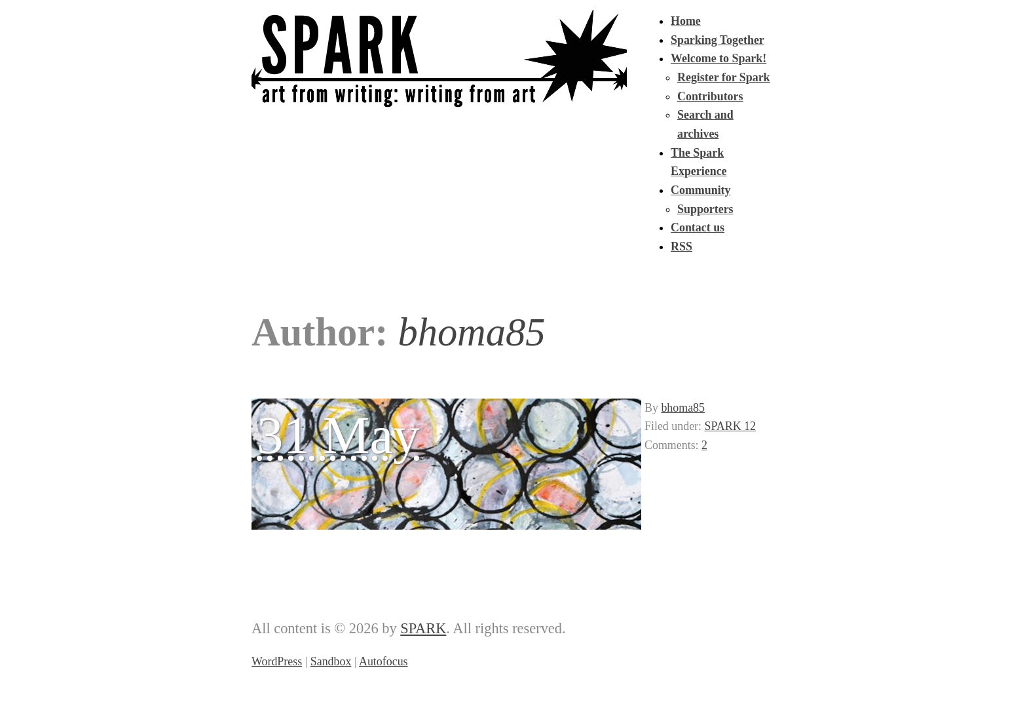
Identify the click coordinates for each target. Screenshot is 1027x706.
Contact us (697, 227)
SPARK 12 (730, 426)
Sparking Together (717, 40)
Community (701, 190)
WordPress (277, 661)
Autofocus (383, 661)
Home (686, 21)
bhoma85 (683, 407)
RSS (681, 246)
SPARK (423, 628)
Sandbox (331, 661)
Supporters (705, 209)
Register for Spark (723, 77)
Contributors (710, 96)
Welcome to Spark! (718, 58)
